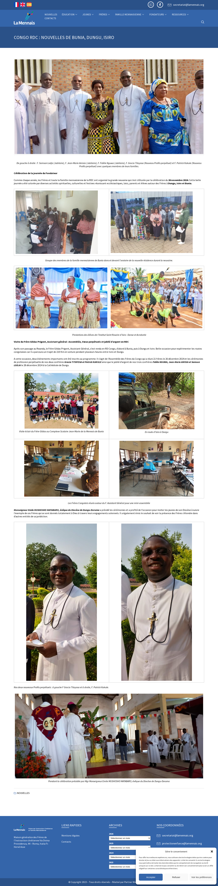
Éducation (70, 14)
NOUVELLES (51, 14)
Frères (105, 14)
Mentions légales (70, 835)
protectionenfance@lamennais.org (182, 843)
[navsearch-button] (202, 22)
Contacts (50, 18)
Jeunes (88, 14)
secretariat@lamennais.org (188, 4)
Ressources (180, 14)
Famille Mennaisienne (130, 14)
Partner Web (130, 882)
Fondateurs (158, 14)
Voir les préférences (201, 877)
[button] (211, 851)
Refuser (176, 877)
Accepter (150, 877)
